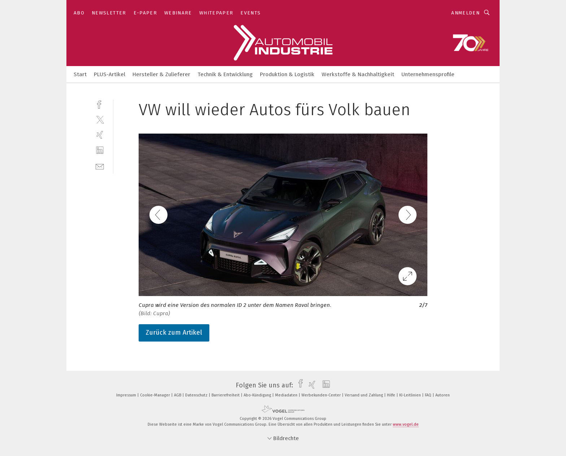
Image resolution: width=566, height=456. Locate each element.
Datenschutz (197, 395)
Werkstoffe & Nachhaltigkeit (358, 74)
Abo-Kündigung (258, 395)
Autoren (442, 395)
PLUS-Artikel (109, 74)
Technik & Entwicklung (225, 74)
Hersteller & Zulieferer (161, 74)
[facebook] (99, 103)
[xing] (99, 134)
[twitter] (99, 119)
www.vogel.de (406, 424)
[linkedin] (99, 150)
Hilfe (391, 395)
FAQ (428, 395)
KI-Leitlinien (410, 395)
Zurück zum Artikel (174, 332)
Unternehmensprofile (427, 74)
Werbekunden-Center (321, 395)
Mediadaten (287, 395)
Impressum (126, 395)
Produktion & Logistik (287, 74)
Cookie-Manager (155, 395)
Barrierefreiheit (226, 395)
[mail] (99, 165)
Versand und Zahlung (364, 395)
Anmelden (465, 13)
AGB (178, 395)
